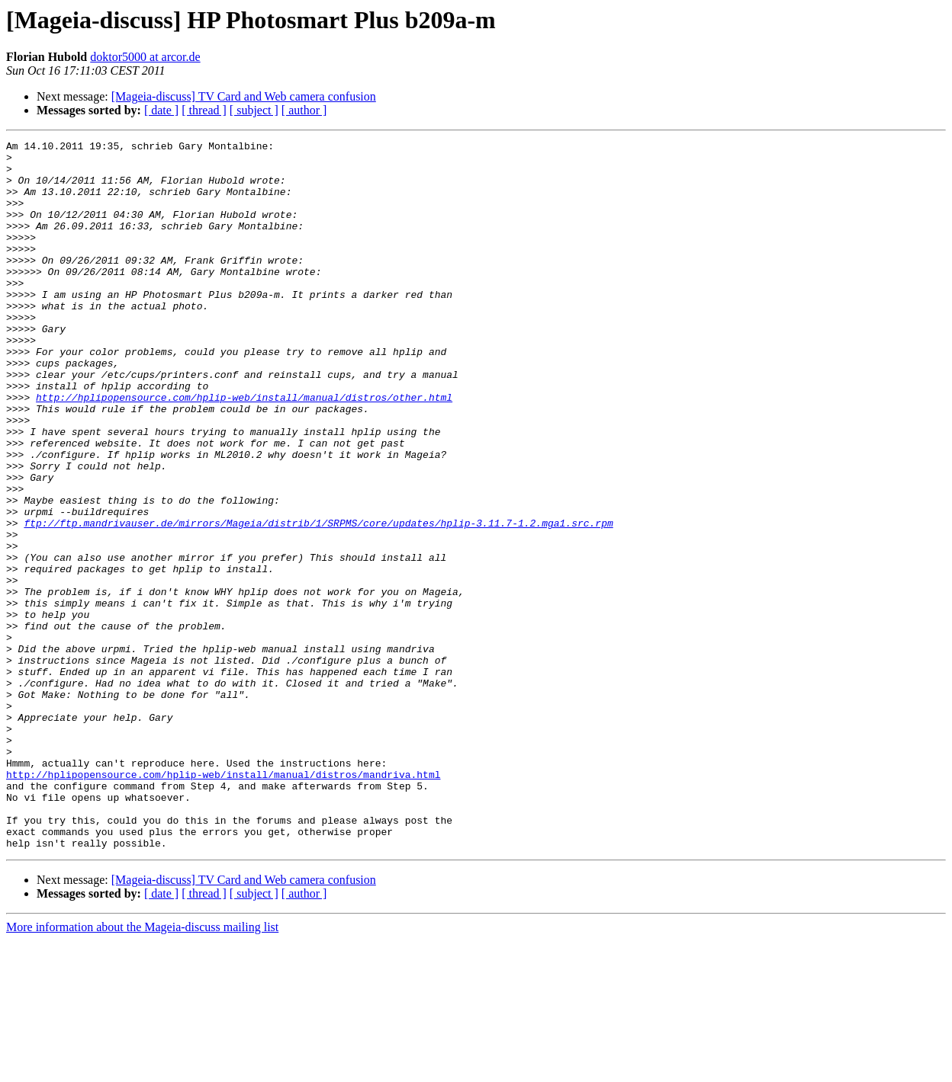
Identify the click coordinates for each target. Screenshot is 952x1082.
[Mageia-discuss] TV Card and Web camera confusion (243, 96)
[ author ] (304, 110)
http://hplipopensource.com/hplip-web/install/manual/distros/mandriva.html (223, 902)
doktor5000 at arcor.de (145, 56)
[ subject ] (254, 110)
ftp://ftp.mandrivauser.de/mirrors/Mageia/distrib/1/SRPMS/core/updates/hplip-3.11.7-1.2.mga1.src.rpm (318, 600)
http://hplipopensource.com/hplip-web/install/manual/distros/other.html (244, 449)
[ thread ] (204, 110)
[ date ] (161, 110)
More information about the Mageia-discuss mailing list (142, 1068)
